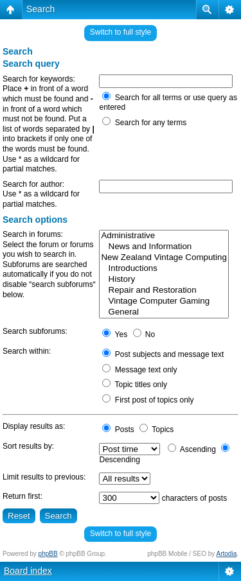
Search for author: (33, 184)
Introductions (164, 268)
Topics (156, 429)
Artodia (227, 553)
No (144, 334)
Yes (114, 334)
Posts (118, 429)
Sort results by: (28, 446)
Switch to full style (120, 32)
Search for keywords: (39, 78)
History (164, 279)
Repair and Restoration (164, 290)
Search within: (27, 351)
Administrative (164, 235)
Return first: (22, 496)
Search (40, 9)
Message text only (139, 369)
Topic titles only (134, 384)
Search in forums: (33, 234)
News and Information (164, 246)
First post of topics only (147, 399)
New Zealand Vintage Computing (164, 257)
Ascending (192, 449)
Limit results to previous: (44, 477)
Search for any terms (144, 122)
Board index (28, 571)
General (164, 312)
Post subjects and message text (163, 354)
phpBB (48, 553)
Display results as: (34, 426)
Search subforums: (35, 331)
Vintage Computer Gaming (164, 301)
